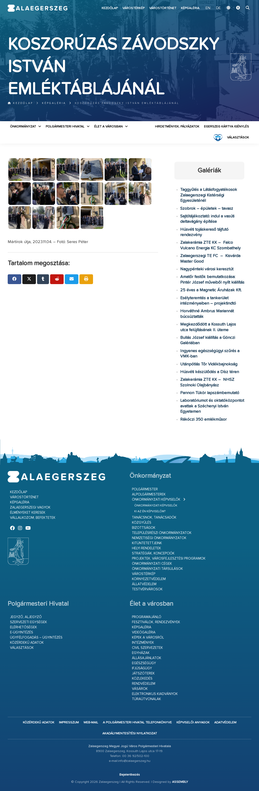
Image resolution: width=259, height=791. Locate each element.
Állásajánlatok (146, 658)
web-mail (90, 722)
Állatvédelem (144, 584)
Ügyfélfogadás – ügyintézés (36, 637)
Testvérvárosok (147, 589)
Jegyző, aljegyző (26, 617)
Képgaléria (190, 8)
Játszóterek (143, 673)
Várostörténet (162, 8)
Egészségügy (144, 663)
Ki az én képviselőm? (150, 511)
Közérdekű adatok (27, 642)
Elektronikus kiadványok (155, 694)
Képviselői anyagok (193, 722)
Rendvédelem (143, 683)
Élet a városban (108, 126)
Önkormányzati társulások (157, 569)
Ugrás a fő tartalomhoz (239, 2)
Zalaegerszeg (37, 8)
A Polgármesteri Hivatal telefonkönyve (137, 722)
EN (208, 8)
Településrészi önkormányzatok (162, 533)
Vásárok (140, 689)
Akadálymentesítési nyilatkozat (129, 733)
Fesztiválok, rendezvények (156, 622)
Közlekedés (142, 678)
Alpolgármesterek (149, 494)
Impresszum (69, 722)
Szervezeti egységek (28, 622)
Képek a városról (148, 637)
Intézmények (143, 642)
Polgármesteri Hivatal (65, 126)
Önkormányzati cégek (152, 563)
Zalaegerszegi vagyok (30, 507)
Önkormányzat (23, 126)
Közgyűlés (141, 522)
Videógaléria (143, 632)
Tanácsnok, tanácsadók (154, 517)
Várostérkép (133, 8)
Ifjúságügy (142, 668)
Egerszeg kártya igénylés (226, 126)
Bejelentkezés (129, 774)
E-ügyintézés (21, 632)
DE (218, 8)
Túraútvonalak (146, 699)
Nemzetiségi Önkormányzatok (159, 538)
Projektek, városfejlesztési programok (169, 558)
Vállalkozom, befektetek (32, 517)
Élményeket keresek (27, 512)
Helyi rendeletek (146, 548)
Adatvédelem (225, 722)
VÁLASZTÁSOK (238, 137)
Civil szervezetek (147, 648)
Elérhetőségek (23, 627)
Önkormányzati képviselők (156, 499)
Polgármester (145, 489)
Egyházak (141, 653)
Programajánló (146, 617)
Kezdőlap (110, 8)
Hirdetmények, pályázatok (177, 126)
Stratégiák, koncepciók (153, 553)
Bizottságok (143, 528)
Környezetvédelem (149, 579)
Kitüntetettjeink (147, 543)
